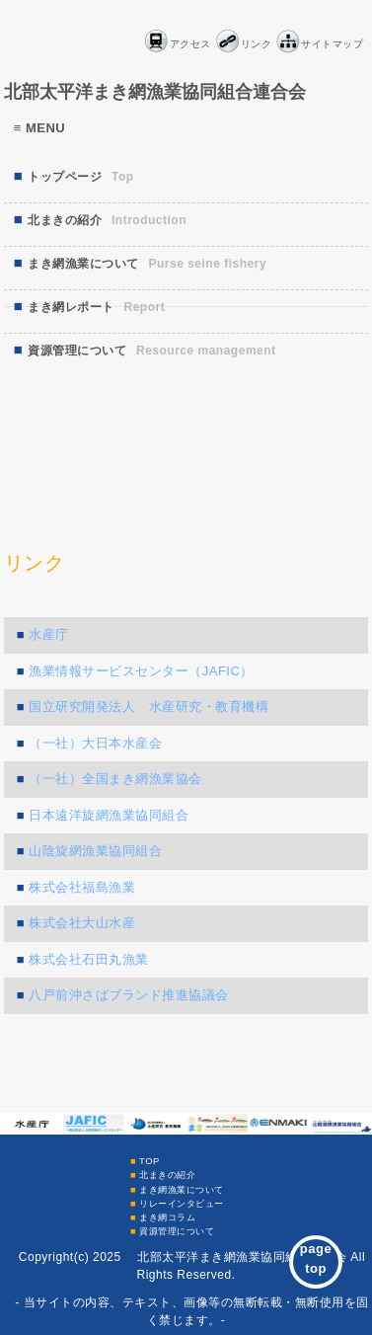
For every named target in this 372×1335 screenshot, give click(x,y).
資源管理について (176, 1230)
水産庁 (49, 634)
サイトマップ (332, 44)
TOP (149, 1160)
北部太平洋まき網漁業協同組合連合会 (155, 92)
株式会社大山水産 (82, 922)
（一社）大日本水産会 (95, 743)
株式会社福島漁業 (82, 887)
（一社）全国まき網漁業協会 (115, 778)
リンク (256, 44)
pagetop (316, 1258)
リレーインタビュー (181, 1203)
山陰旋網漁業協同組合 (95, 850)
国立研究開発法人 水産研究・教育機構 (148, 706)
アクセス (190, 44)
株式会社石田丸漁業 (89, 959)
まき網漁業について (181, 1189)
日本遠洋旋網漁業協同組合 (108, 815)
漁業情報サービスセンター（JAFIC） (141, 671)
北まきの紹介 (167, 1174)
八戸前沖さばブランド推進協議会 (129, 994)
